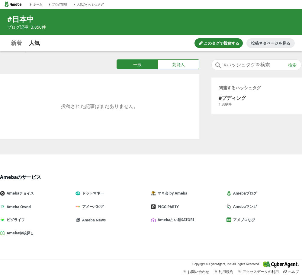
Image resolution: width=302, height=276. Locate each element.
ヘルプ (291, 272)
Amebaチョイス (19, 193)
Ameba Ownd (18, 206)
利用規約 (223, 272)
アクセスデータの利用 (258, 272)
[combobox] (256, 64)
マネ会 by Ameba (171, 193)
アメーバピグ (92, 206)
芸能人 (178, 64)
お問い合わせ (196, 272)
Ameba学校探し (19, 233)
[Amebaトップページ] (13, 4)
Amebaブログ (244, 193)
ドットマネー (92, 193)
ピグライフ (15, 219)
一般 (137, 64)
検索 (292, 64)
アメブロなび (243, 219)
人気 (34, 42)
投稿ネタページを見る (270, 43)
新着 (16, 42)
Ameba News (93, 220)
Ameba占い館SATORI (175, 219)
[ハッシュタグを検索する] (256, 64)
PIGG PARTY (167, 206)
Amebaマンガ (244, 206)
